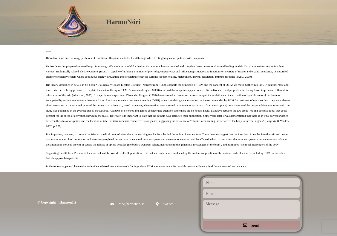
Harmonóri (67, 202)
